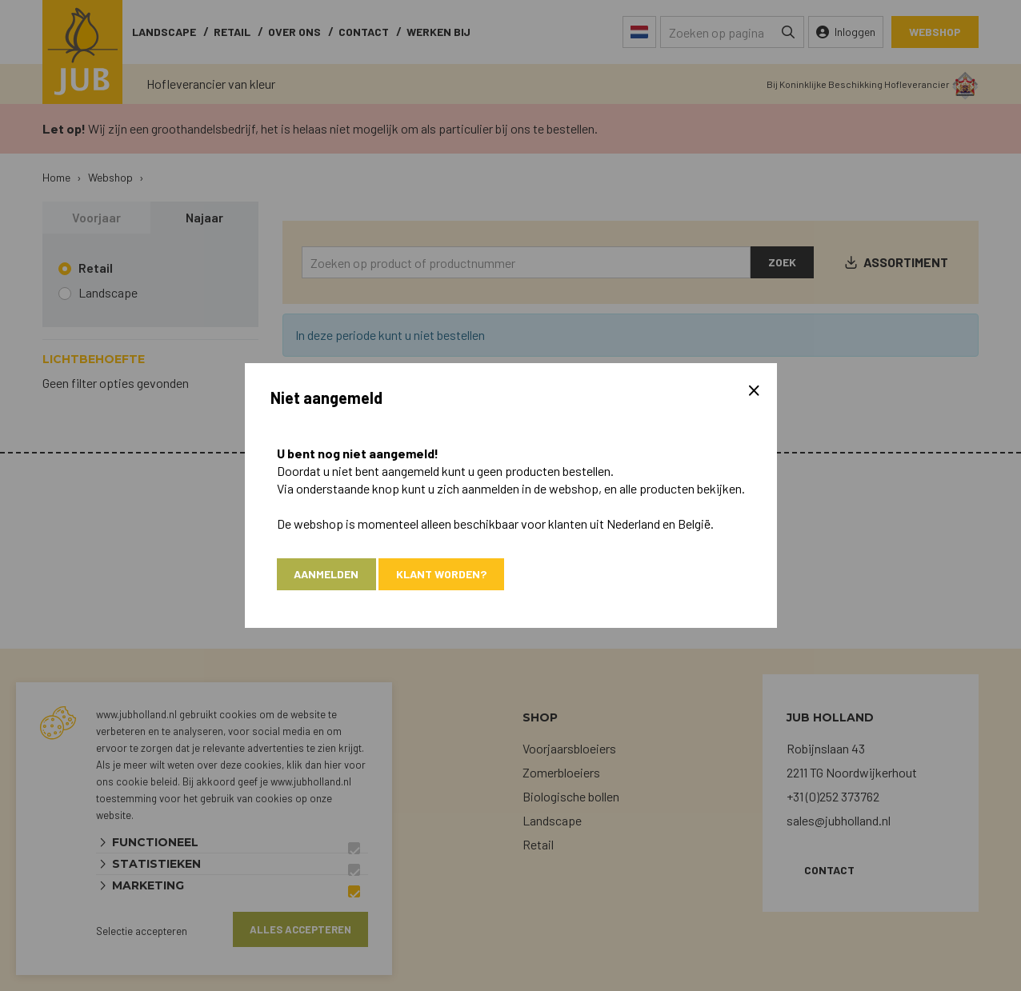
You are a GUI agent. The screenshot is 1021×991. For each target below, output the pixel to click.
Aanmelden (326, 574)
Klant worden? (442, 574)
